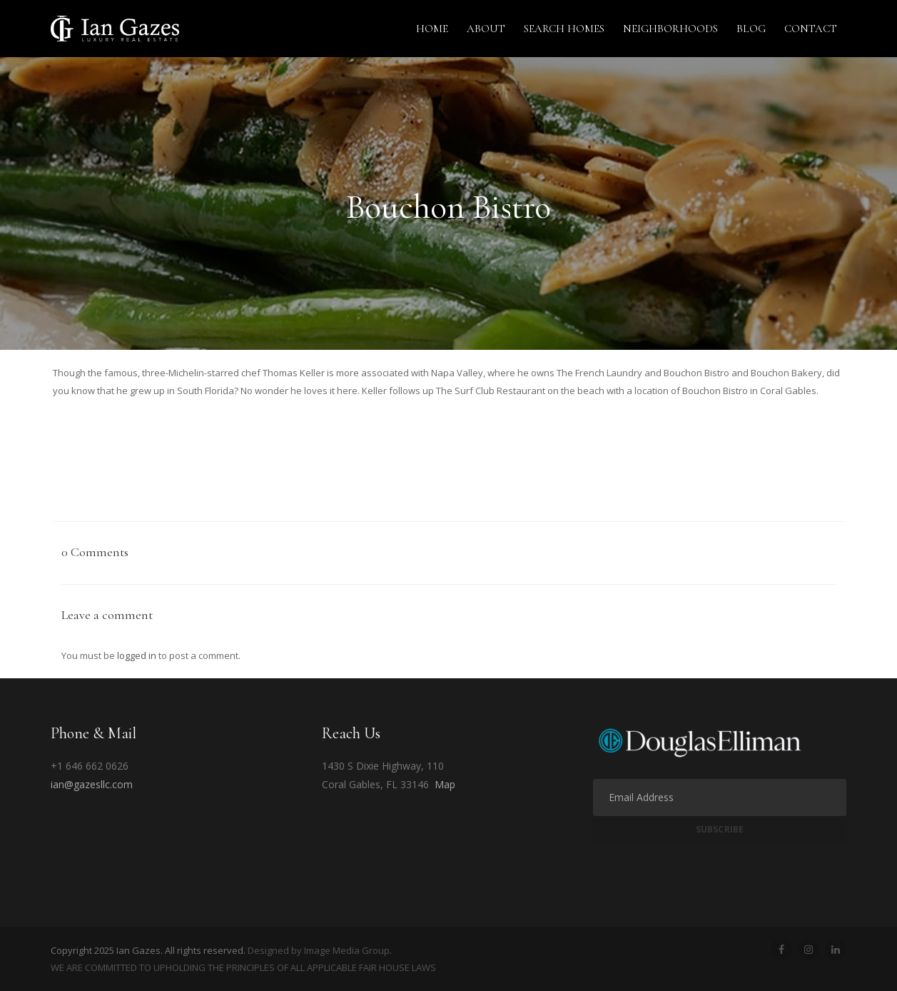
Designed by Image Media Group (319, 950)
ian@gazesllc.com (92, 784)
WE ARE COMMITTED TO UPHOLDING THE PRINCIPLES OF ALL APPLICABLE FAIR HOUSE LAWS (243, 967)
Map (445, 784)
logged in (136, 655)
